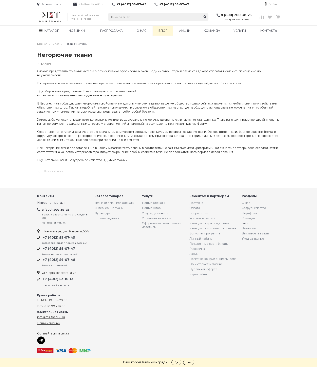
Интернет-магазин (52, 203)
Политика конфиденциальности (212, 259)
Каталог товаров (108, 196)
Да (176, 362)
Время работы (48, 295)
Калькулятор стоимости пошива (212, 228)
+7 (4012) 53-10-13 (58, 279)
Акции (194, 254)
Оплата (194, 208)
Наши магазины (48, 323)
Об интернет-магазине (206, 264)
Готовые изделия (106, 218)
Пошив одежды (153, 203)
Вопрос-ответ (199, 213)
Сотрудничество (254, 208)
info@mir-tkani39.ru (91, 3)
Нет (188, 362)
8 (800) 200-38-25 (236, 15)
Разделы (249, 196)
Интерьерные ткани (109, 208)
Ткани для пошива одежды (114, 203)
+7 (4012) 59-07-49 (131, 4)
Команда (248, 218)
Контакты (45, 196)
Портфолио (250, 213)
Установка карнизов (156, 218)
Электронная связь (52, 312)
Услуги (147, 196)
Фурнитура (102, 213)
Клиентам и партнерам (209, 196)
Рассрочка (197, 249)
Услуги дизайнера (155, 213)
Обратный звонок (56, 285)
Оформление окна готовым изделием (162, 225)
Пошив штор (151, 208)
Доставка (196, 203)
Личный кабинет (201, 238)
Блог (245, 223)
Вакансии (249, 228)
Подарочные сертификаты (208, 244)
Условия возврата (202, 218)
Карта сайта (198, 274)
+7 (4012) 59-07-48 (59, 260)
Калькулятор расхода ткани (209, 223)
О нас (246, 203)
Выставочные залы (255, 233)
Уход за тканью (253, 238)
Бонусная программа (204, 233)
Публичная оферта (203, 269)
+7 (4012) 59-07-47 (174, 4)
